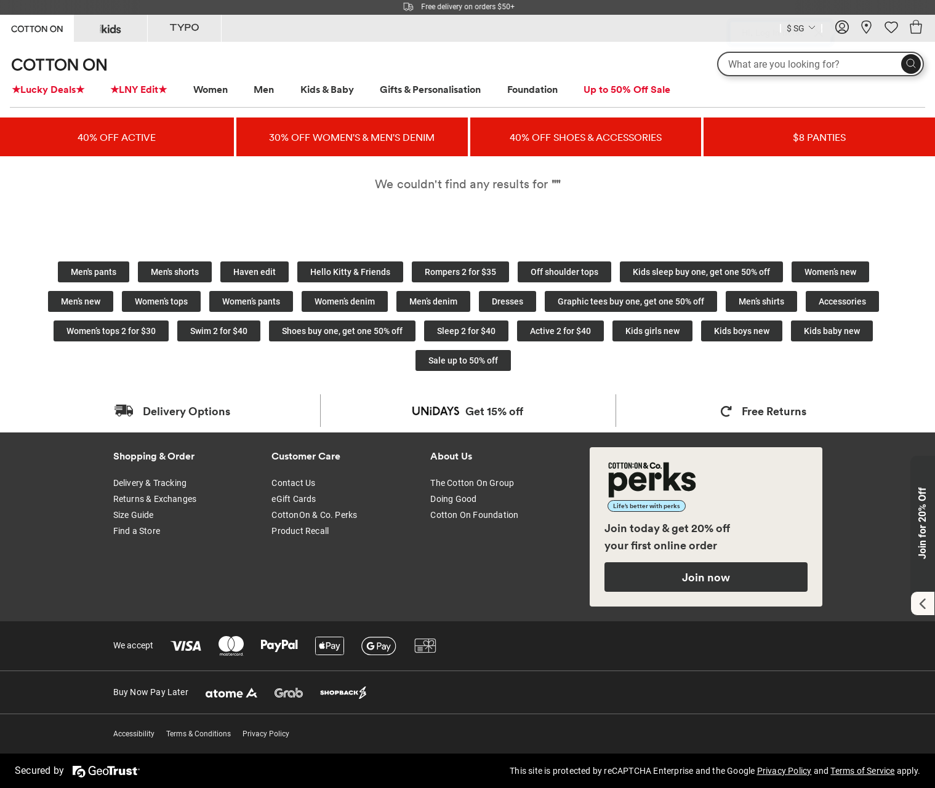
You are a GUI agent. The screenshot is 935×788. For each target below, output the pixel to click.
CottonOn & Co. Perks (314, 515)
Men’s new (80, 301)
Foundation (532, 89)
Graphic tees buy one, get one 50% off (631, 301)
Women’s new (830, 272)
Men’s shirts (761, 301)
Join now (706, 577)
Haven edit (254, 272)
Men (264, 89)
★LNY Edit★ (138, 89)
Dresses (507, 301)
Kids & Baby (327, 89)
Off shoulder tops (564, 272)
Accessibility (133, 734)
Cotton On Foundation (474, 515)
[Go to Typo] (184, 28)
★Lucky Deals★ (48, 89)
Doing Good (453, 499)
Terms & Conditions (198, 734)
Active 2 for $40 (560, 331)
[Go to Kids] (110, 28)
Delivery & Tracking (150, 483)
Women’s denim (345, 301)
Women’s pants (251, 301)
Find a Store (136, 531)
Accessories (842, 301)
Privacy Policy (266, 734)
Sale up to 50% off (463, 360)
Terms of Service (862, 771)
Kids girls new (652, 331)
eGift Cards (293, 499)
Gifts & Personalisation (430, 89)
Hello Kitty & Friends (350, 272)
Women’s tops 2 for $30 (111, 331)
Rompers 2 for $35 (460, 272)
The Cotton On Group (472, 483)
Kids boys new (741, 331)
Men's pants (93, 272)
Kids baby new (832, 331)
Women (210, 89)
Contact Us (293, 483)
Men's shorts (175, 272)
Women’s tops (161, 301)
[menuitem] (59, 89)
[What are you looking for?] (820, 64)
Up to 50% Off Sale (627, 89)
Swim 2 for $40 (218, 331)
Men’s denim (433, 301)
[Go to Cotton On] (36, 27)
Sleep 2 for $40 (466, 331)
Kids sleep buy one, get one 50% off (701, 272)
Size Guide (133, 515)
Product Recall (300, 531)
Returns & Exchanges (155, 499)
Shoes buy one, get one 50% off (342, 331)
